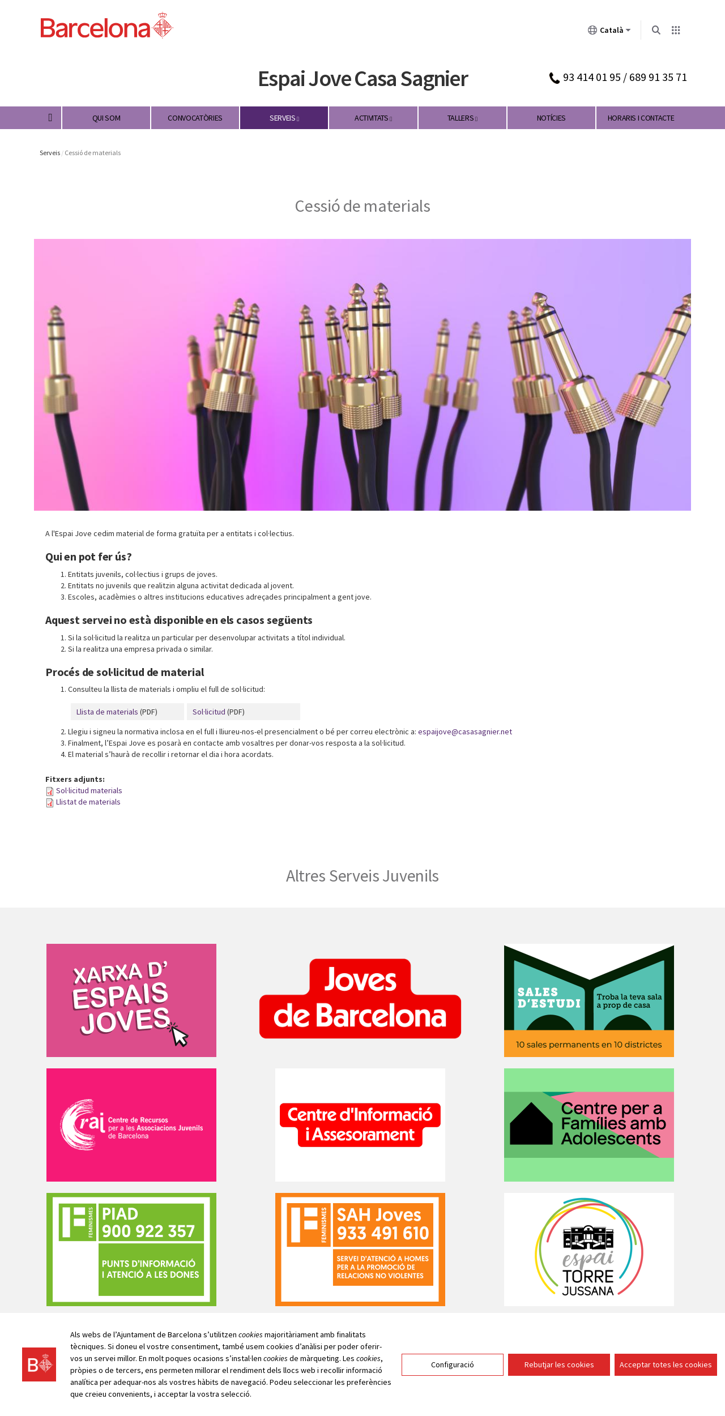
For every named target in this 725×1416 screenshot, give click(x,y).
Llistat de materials (88, 802)
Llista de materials (107, 712)
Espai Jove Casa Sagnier (362, 78)
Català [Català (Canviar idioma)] (609, 32)
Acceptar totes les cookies (666, 1365)
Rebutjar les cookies (559, 1365)
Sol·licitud (209, 712)
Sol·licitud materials (89, 790)
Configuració (452, 1365)
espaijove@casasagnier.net (465, 731)
